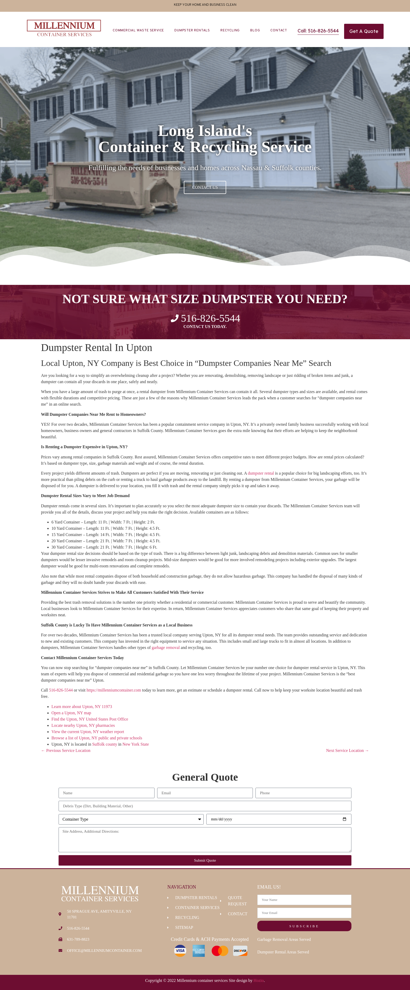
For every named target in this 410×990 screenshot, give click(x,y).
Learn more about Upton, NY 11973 (82, 706)
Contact (278, 30)
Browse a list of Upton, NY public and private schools (97, 738)
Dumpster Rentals (192, 30)
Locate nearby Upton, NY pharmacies (83, 725)
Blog (255, 30)
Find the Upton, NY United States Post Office (90, 719)
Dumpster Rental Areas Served (283, 952)
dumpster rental (261, 473)
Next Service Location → (347, 750)
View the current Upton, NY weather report (88, 731)
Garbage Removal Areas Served (284, 939)
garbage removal (166, 647)
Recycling (230, 30)
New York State (135, 744)
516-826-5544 (61, 690)
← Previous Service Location (65, 750)
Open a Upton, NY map (71, 713)
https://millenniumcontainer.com (114, 690)
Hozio (259, 980)
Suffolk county (104, 744)
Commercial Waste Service (138, 30)
